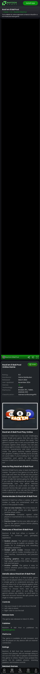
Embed (32, 354)
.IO (19, 375)
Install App (30, 3)
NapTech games (8, 620)
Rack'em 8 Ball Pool (11, 347)
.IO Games (29, 662)
